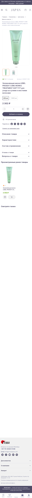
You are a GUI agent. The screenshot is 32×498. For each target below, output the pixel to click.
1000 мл (14, 98)
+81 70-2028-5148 (8, 449)
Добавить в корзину (16, 114)
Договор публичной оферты (8, 483)
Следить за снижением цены (10, 128)
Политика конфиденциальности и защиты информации (14, 480)
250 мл (5, 98)
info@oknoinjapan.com (11, 451)
